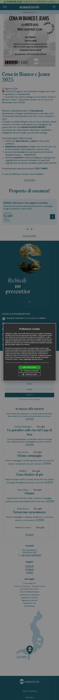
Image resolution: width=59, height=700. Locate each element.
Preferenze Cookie (29, 374)
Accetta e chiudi (29, 367)
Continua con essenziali (29, 371)
